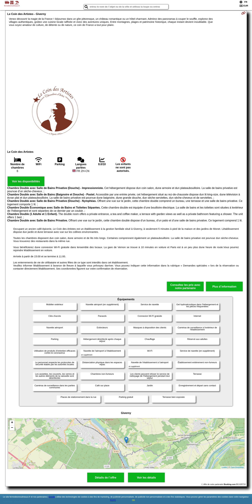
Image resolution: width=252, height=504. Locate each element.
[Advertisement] (126, 52)
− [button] (12, 427)
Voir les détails (146, 477)
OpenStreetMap (237, 467)
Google (51, 497)
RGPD (113, 500)
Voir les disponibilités (26, 181)
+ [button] (12, 422)
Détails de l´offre (105, 477)
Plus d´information (224, 286)
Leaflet (224, 467)
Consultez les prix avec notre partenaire (185, 286)
